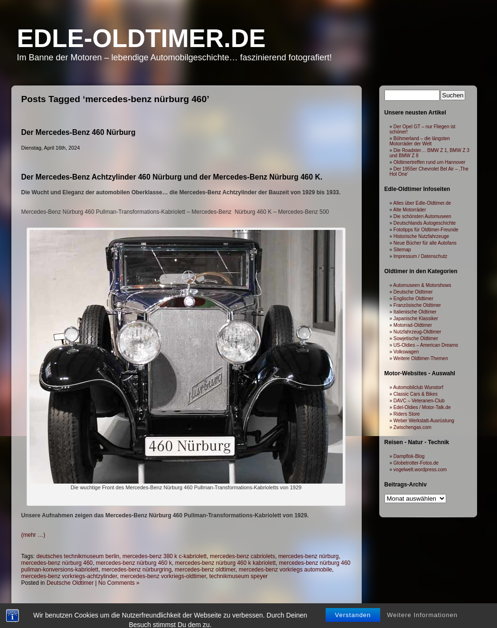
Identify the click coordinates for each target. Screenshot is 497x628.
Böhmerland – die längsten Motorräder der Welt (420, 141)
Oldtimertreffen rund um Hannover (430, 162)
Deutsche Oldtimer (70, 583)
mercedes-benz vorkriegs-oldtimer (163, 576)
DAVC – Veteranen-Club (419, 400)
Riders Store (407, 414)
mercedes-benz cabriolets (242, 556)
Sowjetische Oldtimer (416, 338)
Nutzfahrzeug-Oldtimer (417, 331)
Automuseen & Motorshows (422, 285)
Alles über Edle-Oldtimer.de (422, 203)
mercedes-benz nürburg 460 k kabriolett (225, 563)
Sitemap (402, 249)
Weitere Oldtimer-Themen (421, 358)
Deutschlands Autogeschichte (425, 223)
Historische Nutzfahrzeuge (421, 236)
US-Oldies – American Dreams (426, 345)
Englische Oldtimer (413, 298)
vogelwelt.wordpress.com (420, 469)
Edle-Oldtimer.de (141, 38)
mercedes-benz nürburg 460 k (134, 563)
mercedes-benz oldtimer (205, 569)
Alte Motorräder (409, 209)
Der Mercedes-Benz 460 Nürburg (78, 132)
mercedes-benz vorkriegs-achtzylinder (69, 576)
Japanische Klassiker (416, 318)
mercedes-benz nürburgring (136, 569)
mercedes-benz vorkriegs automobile (285, 569)
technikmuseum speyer (238, 576)
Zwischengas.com (412, 427)
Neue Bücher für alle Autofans (425, 243)
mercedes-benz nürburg (308, 556)
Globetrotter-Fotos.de (416, 463)
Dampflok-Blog (409, 456)
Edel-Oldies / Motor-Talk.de (422, 407)
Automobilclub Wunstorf (418, 387)
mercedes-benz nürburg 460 (57, 563)
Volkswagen (406, 351)
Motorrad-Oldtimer (413, 325)
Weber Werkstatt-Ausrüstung (424, 420)
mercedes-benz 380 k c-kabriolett (164, 556)
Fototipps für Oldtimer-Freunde (426, 229)
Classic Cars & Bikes (416, 394)
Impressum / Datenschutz (420, 256)
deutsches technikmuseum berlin (78, 556)
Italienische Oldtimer (415, 311)
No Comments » (119, 583)
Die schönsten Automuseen (422, 216)
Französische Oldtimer (417, 305)
